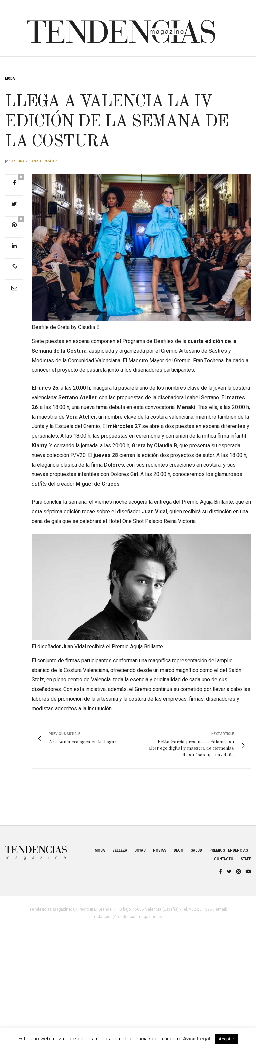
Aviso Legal (196, 1039)
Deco (178, 850)
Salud (196, 850)
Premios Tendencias (228, 850)
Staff (246, 859)
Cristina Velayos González (34, 161)
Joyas (140, 850)
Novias (159, 850)
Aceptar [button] (226, 1038)
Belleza (119, 850)
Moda (10, 78)
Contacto (223, 859)
